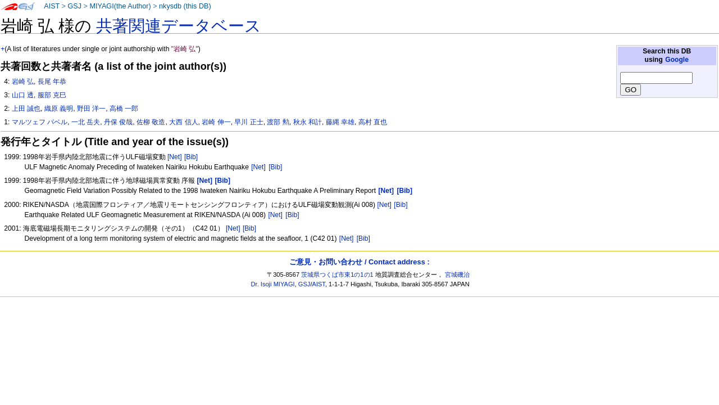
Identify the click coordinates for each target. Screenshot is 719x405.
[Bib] (191, 157)
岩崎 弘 (23, 82)
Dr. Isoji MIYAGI (273, 284)
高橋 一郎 (124, 108)
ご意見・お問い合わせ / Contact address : (359, 262)
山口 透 (23, 95)
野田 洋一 (91, 108)
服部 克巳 (52, 95)
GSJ (74, 6)
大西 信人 (183, 122)
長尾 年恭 (52, 82)
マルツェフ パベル (39, 122)
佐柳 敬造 (150, 122)
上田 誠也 (26, 108)
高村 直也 (372, 122)
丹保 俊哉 (118, 122)
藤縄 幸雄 (340, 122)
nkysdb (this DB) (185, 6)
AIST (52, 6)
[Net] (174, 157)
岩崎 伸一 (216, 122)
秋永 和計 (307, 122)
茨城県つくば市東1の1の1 (337, 274)
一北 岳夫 (85, 122)
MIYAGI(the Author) (120, 6)
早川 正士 (248, 122)
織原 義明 (58, 108)
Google (677, 60)
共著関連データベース (178, 26)
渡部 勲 (278, 122)
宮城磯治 (457, 274)
